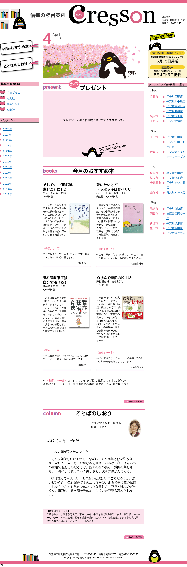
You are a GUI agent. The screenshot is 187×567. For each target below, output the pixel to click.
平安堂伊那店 (174, 223)
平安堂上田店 (174, 137)
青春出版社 (13, 104)
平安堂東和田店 (175, 106)
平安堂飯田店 (174, 228)
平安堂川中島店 (175, 101)
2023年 (7, 140)
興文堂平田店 (174, 172)
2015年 (7, 183)
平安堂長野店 (174, 96)
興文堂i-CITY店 (175, 192)
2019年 (7, 161)
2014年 (7, 189)
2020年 (7, 156)
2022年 (7, 145)
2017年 (7, 172)
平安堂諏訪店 (174, 208)
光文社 (11, 98)
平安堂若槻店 (174, 111)
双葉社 (11, 109)
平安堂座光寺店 (175, 233)
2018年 (7, 167)
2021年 (7, 150)
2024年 (7, 134)
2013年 (7, 194)
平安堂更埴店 (174, 121)
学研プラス (13, 92)
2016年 (7, 178)
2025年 (7, 129)
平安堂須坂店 (174, 116)
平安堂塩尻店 (174, 177)
